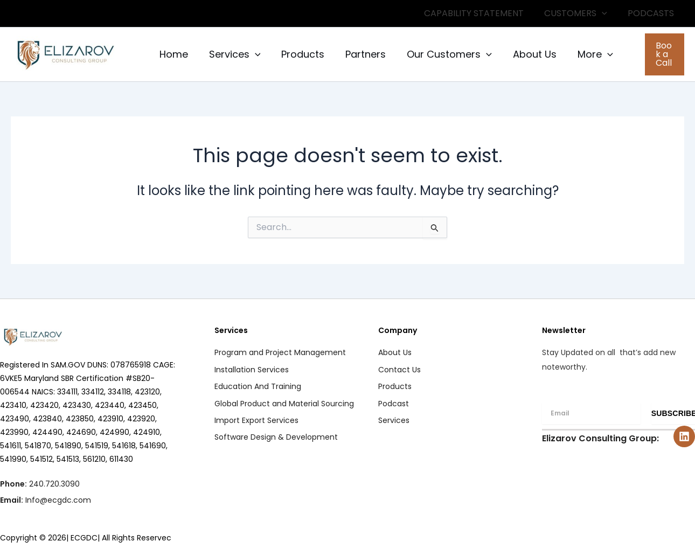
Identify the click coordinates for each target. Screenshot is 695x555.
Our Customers (442, 54)
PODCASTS (652, 13)
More (585, 54)
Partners (360, 54)
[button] (659, 54)
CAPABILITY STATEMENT (482, 13)
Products (299, 54)
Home (172, 54)
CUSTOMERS (580, 13)
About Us (526, 54)
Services (232, 54)
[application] (606, 13)
